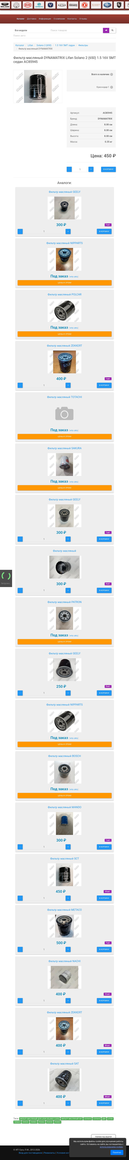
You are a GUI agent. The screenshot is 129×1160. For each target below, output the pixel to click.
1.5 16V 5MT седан (65, 45)
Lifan (30, 45)
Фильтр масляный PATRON (65, 602)
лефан (42, 1122)
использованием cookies (111, 1147)
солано (96, 1119)
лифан (17, 1122)
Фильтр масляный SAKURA (64, 448)
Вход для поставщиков (30, 1153)
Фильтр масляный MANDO (64, 807)
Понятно (117, 1152)
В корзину (108, 169)
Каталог (20, 45)
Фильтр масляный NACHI (64, 961)
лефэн (50, 1122)
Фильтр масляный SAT (64, 1063)
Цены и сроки (64, 283)
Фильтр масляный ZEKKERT (64, 345)
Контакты (72, 19)
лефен (57, 1122)
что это (74, 276)
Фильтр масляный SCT (64, 858)
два (104, 1119)
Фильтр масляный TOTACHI (64, 397)
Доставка (31, 19)
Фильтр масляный (64, 550)
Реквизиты (49, 1153)
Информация (45, 19)
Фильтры (83, 45)
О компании (59, 19)
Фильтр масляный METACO (64, 909)
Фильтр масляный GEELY (64, 191)
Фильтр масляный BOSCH (64, 756)
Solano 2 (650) (44, 45)
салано (87, 1119)
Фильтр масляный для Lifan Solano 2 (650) (39, 1119)
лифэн (25, 1122)
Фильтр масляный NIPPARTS (64, 243)
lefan (110, 1119)
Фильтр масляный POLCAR (64, 294)
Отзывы (83, 19)
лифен (34, 1122)
